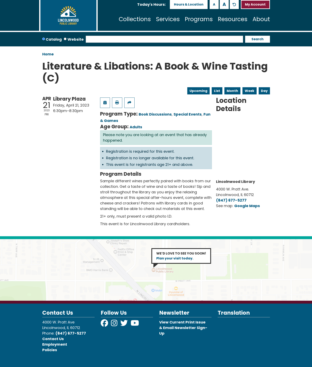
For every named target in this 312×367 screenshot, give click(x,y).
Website (75, 39)
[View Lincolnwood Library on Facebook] (105, 324)
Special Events (188, 114)
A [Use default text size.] (234, 4)
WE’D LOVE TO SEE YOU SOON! (181, 256)
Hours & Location (188, 4)
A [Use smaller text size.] (214, 4)
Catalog (54, 39)
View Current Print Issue (182, 322)
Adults (136, 127)
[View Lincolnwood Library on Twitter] (124, 324)
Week (249, 90)
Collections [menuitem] (135, 19)
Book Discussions (155, 114)
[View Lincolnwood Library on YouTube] (135, 324)
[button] (151, 4)
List (217, 90)
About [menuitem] (261, 19)
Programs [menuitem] (199, 19)
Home (48, 54)
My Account (255, 4)
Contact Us (53, 338)
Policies (49, 349)
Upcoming (198, 90)
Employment (54, 344)
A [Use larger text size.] (224, 4)
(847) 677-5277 (231, 200)
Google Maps (247, 205)
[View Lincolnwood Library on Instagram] (114, 324)
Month (232, 90)
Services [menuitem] (168, 19)
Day (264, 90)
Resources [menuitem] (232, 19)
